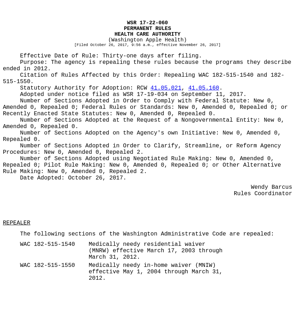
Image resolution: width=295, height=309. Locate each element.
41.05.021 (166, 88)
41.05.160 (203, 88)
